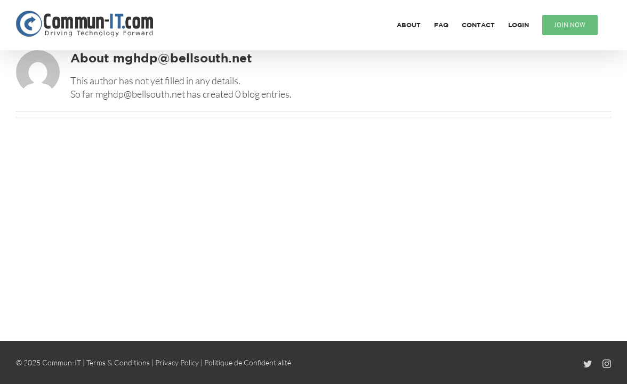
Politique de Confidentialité (247, 362)
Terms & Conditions (118, 362)
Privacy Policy (177, 362)
